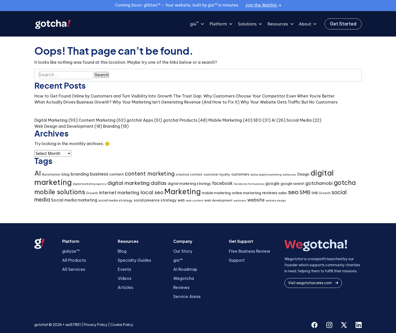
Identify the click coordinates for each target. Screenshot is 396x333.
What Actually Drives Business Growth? (72, 102)
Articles (125, 287)
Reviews (181, 287)
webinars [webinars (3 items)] (240, 200)
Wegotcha (183, 278)
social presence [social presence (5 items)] (147, 200)
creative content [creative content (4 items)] (189, 174)
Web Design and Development (63, 126)
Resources (280, 24)
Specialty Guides (134, 260)
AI (273, 120)
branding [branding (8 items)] (80, 174)
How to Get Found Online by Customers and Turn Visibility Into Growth (103, 95)
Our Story (182, 251)
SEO (257, 120)
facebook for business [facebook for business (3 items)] (249, 184)
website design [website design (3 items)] (276, 200)
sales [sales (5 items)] (282, 193)
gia (197, 24)
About (308, 24)
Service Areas (187, 296)
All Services (73, 269)
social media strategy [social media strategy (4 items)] (115, 200)
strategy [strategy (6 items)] (169, 200)
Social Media (299, 120)
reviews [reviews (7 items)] (269, 192)
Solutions (250, 24)
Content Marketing (97, 120)
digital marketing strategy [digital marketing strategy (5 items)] (189, 183)
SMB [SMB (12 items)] (305, 192)
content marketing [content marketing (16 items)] (150, 173)
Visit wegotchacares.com (313, 283)
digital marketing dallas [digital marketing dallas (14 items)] (136, 183)
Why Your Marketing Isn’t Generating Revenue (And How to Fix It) (175, 102)
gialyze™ (71, 251)
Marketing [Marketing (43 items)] (182, 191)
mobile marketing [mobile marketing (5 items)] (216, 193)
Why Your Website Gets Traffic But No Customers (288, 102)
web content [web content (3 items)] (194, 200)
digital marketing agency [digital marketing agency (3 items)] (89, 184)
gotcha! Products (180, 120)
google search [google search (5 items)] (292, 183)
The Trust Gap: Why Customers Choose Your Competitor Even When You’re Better (254, 95)
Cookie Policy (121, 324)
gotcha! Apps (140, 120)
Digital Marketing (50, 120)
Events (124, 269)
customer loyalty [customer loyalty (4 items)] (217, 174)
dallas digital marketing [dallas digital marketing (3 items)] (266, 174)
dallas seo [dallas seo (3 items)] (289, 174)
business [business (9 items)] (99, 174)
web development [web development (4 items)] (218, 200)
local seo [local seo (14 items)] (151, 192)
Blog (122, 251)
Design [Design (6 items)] (303, 174)
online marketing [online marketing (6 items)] (246, 192)
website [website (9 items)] (256, 200)
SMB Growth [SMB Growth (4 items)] (321, 193)
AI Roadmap (185, 269)
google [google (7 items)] (272, 183)
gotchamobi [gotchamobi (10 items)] (319, 183)
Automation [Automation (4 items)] (51, 174)
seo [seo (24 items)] (293, 192)
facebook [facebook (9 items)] (222, 183)
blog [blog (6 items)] (65, 174)
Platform (221, 24)
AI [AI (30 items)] (37, 173)
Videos (124, 278)
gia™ (178, 260)
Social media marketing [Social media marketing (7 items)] (74, 200)
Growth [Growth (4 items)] (92, 193)
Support (237, 260)
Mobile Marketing (225, 120)
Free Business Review (249, 251)
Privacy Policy (96, 324)
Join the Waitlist (263, 5)
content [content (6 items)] (116, 174)
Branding (111, 126)
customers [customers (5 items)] (240, 174)
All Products (74, 260)
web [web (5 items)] (181, 200)
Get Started (343, 24)
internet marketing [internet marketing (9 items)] (119, 192)
